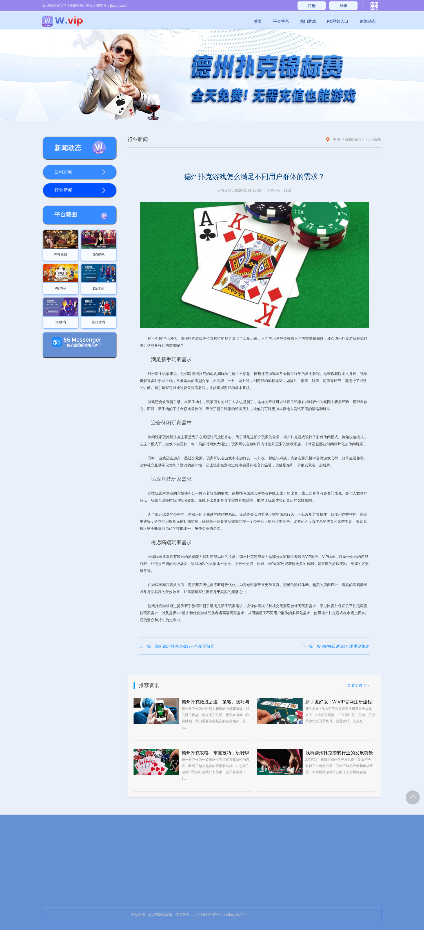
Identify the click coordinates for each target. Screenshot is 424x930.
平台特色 (281, 21)
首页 (258, 21)
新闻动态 (368, 21)
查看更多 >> (357, 685)
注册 (312, 5)
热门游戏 (308, 21)
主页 (337, 139)
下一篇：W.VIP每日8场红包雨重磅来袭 (335, 646)
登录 (343, 5)
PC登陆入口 (337, 21)
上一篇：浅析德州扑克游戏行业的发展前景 (176, 646)
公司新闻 (80, 172)
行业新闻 (80, 190)
